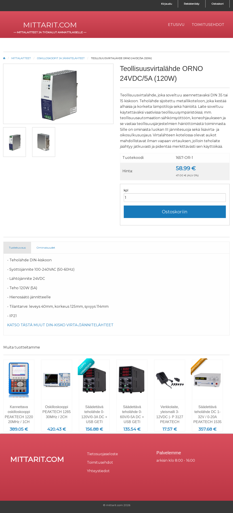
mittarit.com (50, 25)
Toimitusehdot (100, 462)
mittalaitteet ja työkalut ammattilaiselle (50, 32)
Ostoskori (217, 3)
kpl (126, 190)
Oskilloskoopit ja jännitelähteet (61, 58)
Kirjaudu (166, 3)
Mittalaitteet (21, 58)
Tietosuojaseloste (102, 454)
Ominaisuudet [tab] (45, 247)
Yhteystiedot (98, 471)
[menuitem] (176, 25)
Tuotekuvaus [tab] (17, 247)
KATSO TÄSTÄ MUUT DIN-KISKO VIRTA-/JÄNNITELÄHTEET (60, 325)
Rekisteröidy (191, 3)
